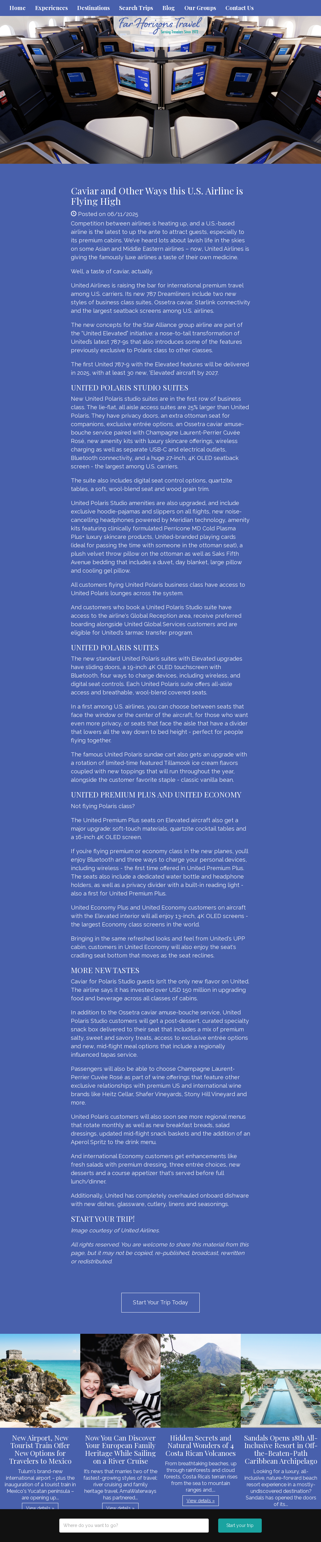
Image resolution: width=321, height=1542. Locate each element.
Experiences (51, 8)
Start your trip (240, 1525)
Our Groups (200, 8)
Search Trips (136, 8)
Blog (168, 8)
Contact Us (239, 8)
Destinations (93, 8)
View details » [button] (40, 1508)
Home (17, 8)
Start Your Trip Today (160, 1302)
